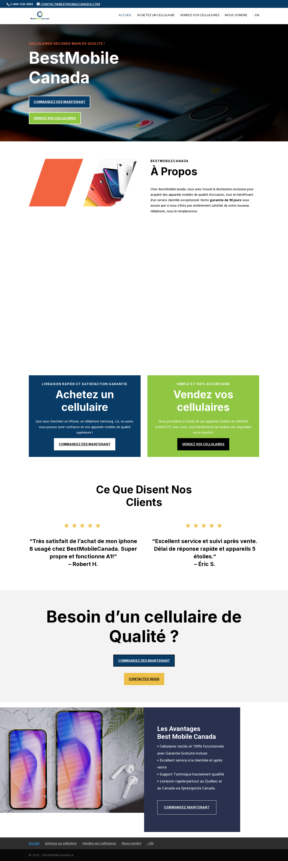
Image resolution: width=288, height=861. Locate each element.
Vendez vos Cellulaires (199, 15)
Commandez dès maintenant (59, 102)
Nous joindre (236, 15)
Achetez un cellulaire (156, 15)
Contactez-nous (144, 679)
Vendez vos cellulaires (55, 118)
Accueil (125, 15)
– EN (256, 15)
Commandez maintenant (187, 807)
